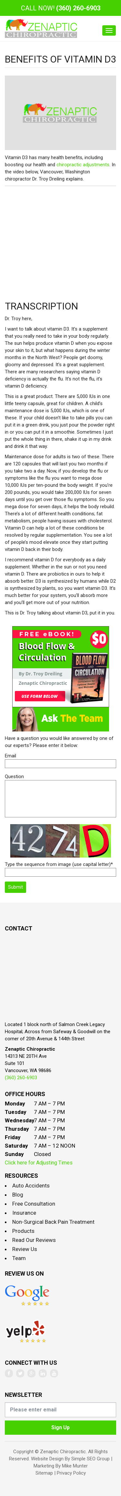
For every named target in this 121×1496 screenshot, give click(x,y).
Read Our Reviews (34, 1240)
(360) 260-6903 (78, 8)
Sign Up (60, 1427)
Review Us (24, 1249)
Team (19, 1258)
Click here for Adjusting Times (39, 1163)
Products (23, 1231)
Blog (17, 1194)
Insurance (24, 1213)
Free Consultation (33, 1203)
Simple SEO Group (90, 1459)
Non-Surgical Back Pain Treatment (53, 1222)
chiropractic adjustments (82, 165)
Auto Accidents (31, 1185)
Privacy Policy (71, 1473)
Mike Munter (75, 1466)
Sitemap (44, 1473)
